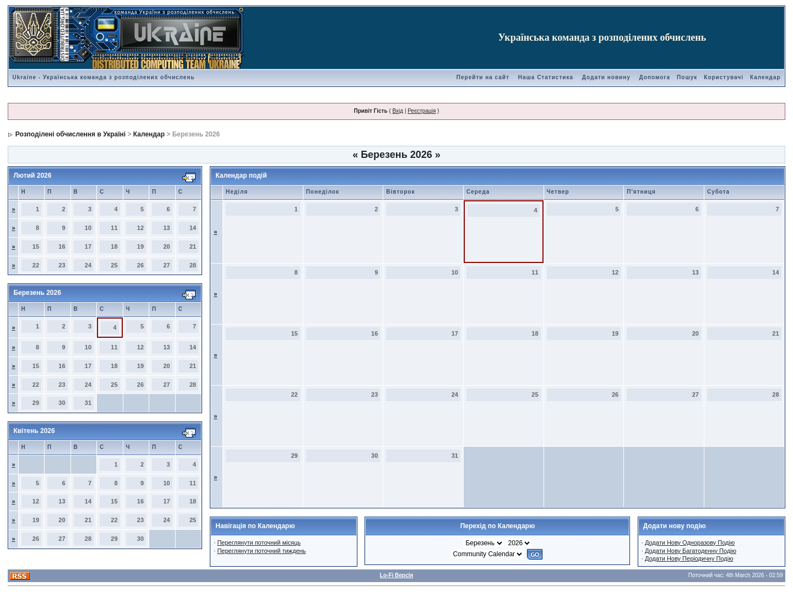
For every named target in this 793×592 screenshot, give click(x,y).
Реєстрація (422, 111)
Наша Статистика (545, 77)
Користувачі (723, 77)
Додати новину (606, 77)
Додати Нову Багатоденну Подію (690, 550)
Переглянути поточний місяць (259, 542)
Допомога (654, 77)
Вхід (398, 111)
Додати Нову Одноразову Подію (690, 542)
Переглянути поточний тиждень (261, 550)
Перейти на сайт (483, 77)
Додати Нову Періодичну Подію (689, 558)
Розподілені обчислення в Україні (70, 134)
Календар (765, 77)
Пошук (687, 77)
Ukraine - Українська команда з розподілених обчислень (103, 77)
